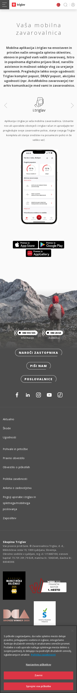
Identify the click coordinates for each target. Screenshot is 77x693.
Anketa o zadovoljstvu (17, 488)
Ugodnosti (9, 437)
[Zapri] (72, 635)
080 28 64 (53, 333)
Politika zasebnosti (15, 479)
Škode (7, 428)
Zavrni (39, 680)
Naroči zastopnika (38, 353)
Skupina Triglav (14, 542)
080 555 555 (26, 333)
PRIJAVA (72, 4)
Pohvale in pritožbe (15, 449)
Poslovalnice (39, 379)
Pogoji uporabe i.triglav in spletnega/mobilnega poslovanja (19, 503)
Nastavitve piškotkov (38, 669)
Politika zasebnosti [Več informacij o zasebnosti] (43, 659)
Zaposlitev (9, 518)
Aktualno (8, 419)
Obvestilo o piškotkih (16, 467)
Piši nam (38, 366)
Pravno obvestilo (14, 458)
